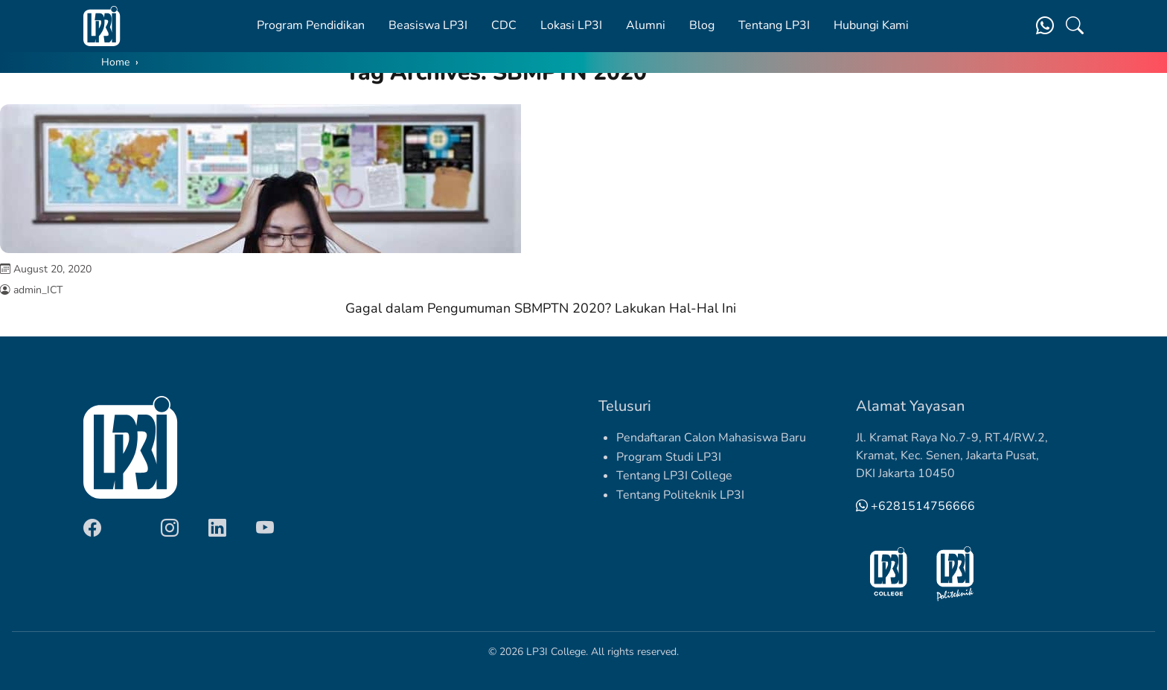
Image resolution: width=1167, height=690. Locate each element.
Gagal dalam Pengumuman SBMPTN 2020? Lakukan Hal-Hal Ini (540, 308)
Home (115, 62)
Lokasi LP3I (571, 25)
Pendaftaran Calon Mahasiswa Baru (711, 437)
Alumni (645, 25)
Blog (701, 25)
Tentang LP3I (774, 25)
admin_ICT (38, 290)
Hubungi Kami (871, 25)
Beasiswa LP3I (428, 25)
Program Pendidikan (311, 25)
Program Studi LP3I (668, 457)
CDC (504, 25)
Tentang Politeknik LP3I (680, 495)
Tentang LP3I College (674, 475)
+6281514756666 (915, 506)
